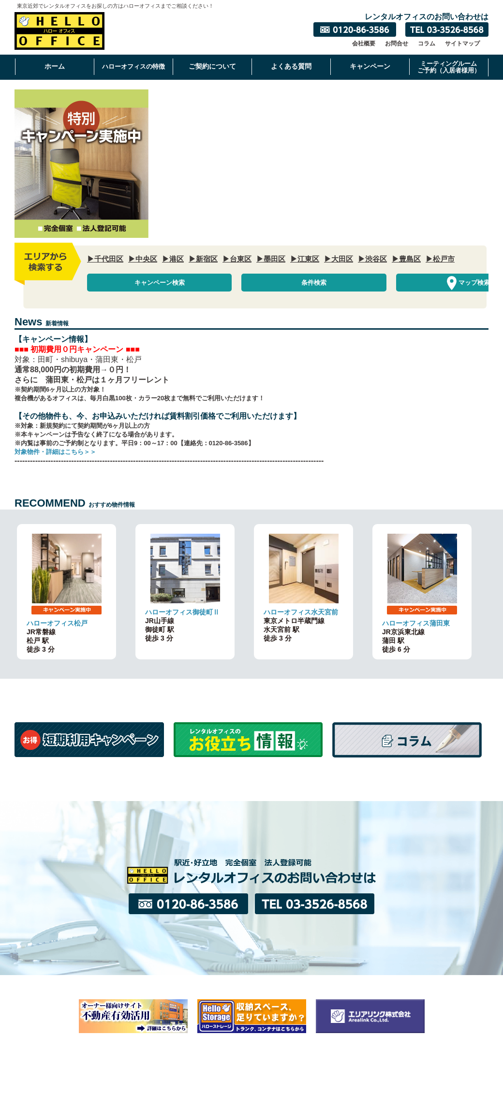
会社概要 (363, 43)
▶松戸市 (440, 259)
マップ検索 (396, 283)
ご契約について (212, 66)
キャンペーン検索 (145, 283)
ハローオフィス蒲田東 (416, 624)
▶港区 (173, 259)
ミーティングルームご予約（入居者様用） (448, 67)
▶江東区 (304, 259)
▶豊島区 (406, 259)
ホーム (54, 66)
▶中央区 (142, 259)
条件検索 (270, 283)
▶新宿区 (203, 259)
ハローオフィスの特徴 (133, 66)
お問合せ (396, 43)
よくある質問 (291, 66)
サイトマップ (462, 43)
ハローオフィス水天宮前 (301, 613)
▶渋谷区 (372, 259)
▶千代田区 (105, 259)
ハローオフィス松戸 (57, 624)
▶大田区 (338, 259)
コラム (426, 43)
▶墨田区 (270, 259)
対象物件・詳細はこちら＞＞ (55, 453)
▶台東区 (237, 259)
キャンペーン (370, 66)
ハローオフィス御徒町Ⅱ (182, 613)
